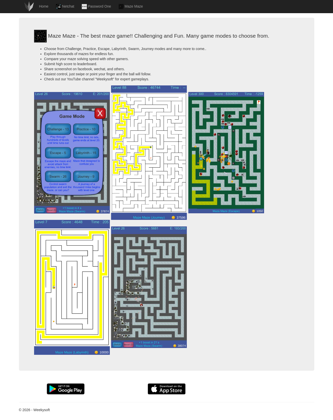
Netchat (65, 6)
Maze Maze (131, 6)
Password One (96, 6)
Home (43, 6)
